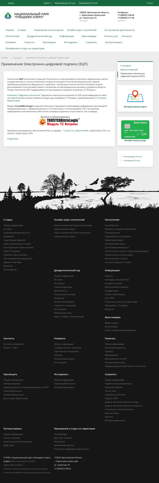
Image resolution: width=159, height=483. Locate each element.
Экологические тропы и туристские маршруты (127, 251)
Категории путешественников (18, 441)
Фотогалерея (60, 309)
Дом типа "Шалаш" (63, 438)
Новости (109, 276)
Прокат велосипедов (64, 301)
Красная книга (112, 413)
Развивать (10, 42)
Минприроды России (65, 3)
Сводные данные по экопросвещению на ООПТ (26, 387)
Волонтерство (10, 269)
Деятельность (60, 290)
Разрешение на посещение (48, 30)
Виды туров (9, 445)
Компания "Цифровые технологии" (24, 95)
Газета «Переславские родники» (120, 330)
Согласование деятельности (119, 30)
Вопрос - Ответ (11, 347)
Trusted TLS (68, 130)
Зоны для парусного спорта (118, 262)
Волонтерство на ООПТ (116, 358)
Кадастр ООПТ (111, 398)
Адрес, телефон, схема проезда (69, 316)
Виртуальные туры (63, 312)
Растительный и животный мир (18, 247)
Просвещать (49, 42)
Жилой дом (59, 441)
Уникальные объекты (115, 394)
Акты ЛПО (109, 298)
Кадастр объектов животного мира (121, 402)
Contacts (31, 461)
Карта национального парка (17, 243)
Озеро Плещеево (12, 251)
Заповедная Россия (88, 3)
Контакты (127, 36)
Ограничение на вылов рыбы (119, 254)
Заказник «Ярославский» (15, 254)
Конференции (111, 290)
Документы (9, 236)
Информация (67, 36)
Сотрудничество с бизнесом (67, 347)
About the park (18, 461)
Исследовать (71, 42)
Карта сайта (9, 465)
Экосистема (110, 391)
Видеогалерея (111, 323)
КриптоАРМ (81, 130)
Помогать (29, 42)
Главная (9, 30)
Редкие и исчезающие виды (118, 383)
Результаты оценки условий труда (121, 301)
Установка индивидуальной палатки (71, 449)
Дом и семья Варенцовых (16, 398)
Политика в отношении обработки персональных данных (26, 469)
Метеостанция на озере (116, 258)
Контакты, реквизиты (14, 344)
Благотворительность (115, 347)
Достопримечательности (117, 247)
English (46, 3)
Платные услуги (112, 232)
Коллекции (59, 283)
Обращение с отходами (116, 305)
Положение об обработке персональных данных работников (27, 472)
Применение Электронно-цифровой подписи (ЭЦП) (132, 75)
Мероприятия (111, 355)
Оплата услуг (111, 36)
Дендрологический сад (39, 36)
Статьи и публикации (115, 294)
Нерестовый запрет (114, 240)
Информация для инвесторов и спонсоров (125, 366)
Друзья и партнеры (13, 262)
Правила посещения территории (120, 229)
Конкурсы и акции (113, 283)
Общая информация (13, 225)
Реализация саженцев (64, 294)
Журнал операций (129, 69)
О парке (22, 30)
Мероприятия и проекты (116, 287)
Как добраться (112, 225)
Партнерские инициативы (66, 351)
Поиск (20, 465)
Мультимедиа (89, 36)
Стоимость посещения (65, 305)
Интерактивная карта (115, 243)
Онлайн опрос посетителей (81, 30)
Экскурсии (59, 298)
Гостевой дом (60, 434)
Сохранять (91, 42)
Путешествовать (113, 42)
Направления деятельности (17, 232)
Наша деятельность (13, 391)
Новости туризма (12, 438)
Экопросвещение (12, 383)
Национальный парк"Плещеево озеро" (26, 15)
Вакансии (8, 266)
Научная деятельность (65, 383)
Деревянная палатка (64, 445)
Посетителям (12, 36)
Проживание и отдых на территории (24, 48)
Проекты (58, 355)
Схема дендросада (63, 287)
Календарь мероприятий (117, 279)
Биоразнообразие (113, 387)
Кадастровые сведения (14, 240)
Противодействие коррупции (18, 258)
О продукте (17, 58)
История (8, 229)
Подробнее (12, 138)
